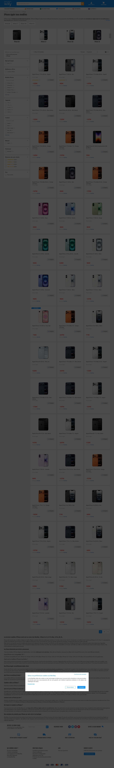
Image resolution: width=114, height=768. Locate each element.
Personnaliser (70, 687)
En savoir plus (31, 684)
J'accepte (81, 687)
